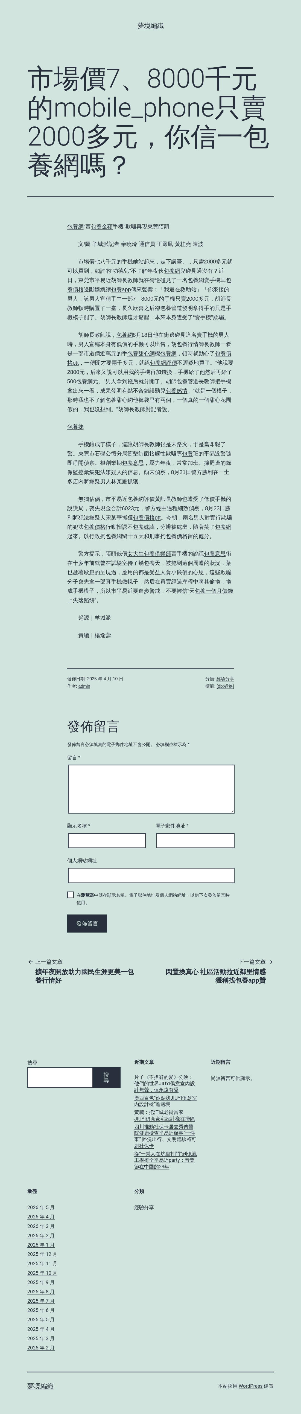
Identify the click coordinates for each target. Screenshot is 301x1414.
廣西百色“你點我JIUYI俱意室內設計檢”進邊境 (165, 1101)
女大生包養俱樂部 (149, 554)
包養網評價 (163, 363)
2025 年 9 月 (41, 1282)
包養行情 (187, 344)
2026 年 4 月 (41, 1217)
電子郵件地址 (172, 826)
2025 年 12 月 (42, 1254)
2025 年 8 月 (41, 1291)
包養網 (75, 226)
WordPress (250, 1386)
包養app (121, 289)
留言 (73, 757)
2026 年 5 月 (41, 1207)
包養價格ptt (147, 518)
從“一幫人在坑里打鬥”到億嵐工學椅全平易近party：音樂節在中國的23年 (165, 1160)
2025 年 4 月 (41, 1329)
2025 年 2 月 (41, 1348)
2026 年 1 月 (41, 1245)
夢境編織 (151, 26)
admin (84, 686)
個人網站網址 (82, 860)
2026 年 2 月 (41, 1235)
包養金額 (102, 226)
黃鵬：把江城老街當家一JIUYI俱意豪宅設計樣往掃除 (164, 1115)
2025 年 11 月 (42, 1263)
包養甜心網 (141, 353)
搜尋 (32, 1062)
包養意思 (133, 463)
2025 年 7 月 (41, 1301)
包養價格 (95, 527)
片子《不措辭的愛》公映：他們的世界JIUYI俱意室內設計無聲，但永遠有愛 (164, 1083)
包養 (187, 454)
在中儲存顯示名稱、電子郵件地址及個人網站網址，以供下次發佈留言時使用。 (153, 899)
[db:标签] (225, 686)
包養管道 (171, 308)
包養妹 (75, 427)
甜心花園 (220, 400)
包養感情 (177, 391)
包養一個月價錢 (214, 591)
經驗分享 (225, 678)
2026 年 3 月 (41, 1226)
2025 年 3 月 (41, 1338)
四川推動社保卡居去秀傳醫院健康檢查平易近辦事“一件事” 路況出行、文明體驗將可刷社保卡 (165, 1136)
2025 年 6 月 (41, 1310)
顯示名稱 (78, 826)
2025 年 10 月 (42, 1273)
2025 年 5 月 (41, 1319)
